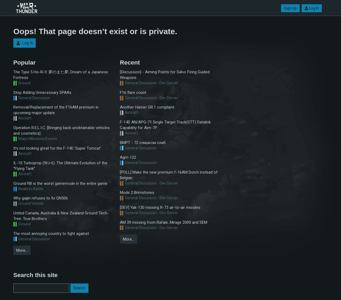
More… (22, 250)
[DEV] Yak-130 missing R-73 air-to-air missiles (160, 207)
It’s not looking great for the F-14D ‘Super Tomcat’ (57, 148)
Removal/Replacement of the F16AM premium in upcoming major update (56, 110)
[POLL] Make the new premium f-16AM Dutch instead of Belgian (169, 175)
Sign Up (290, 8)
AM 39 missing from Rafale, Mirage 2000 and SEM (163, 222)
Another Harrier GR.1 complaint (147, 107)
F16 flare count (133, 92)
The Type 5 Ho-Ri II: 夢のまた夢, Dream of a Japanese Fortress (60, 75)
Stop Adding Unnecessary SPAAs (42, 92)
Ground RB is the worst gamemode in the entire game (60, 183)
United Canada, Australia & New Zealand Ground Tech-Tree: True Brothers (61, 216)
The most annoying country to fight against (51, 233)
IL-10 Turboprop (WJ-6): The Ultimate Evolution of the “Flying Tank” (60, 166)
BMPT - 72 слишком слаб (143, 142)
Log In (312, 8)
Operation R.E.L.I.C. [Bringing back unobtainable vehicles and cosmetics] (61, 130)
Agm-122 (128, 157)
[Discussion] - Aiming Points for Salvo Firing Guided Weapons (165, 75)
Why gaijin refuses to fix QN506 (40, 198)
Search (79, 288)
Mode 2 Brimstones (137, 192)
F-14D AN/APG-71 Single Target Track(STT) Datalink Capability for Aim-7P (165, 125)
